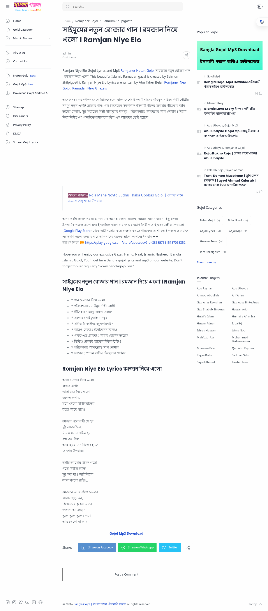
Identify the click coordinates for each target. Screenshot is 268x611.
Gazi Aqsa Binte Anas (245, 302)
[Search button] (68, 6)
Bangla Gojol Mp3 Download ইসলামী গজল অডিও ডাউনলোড (232, 84)
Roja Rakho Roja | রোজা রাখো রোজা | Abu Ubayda (231, 155)
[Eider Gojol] (238, 220)
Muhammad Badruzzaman (241, 339)
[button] (260, 7)
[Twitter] (21, 602)
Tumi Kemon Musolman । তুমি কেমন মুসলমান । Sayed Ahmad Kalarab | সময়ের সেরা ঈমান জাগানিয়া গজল (231, 180)
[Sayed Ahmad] (234, 170)
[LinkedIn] (34, 602)
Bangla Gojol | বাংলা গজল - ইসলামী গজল (100, 604)
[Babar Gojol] (210, 220)
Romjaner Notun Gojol (138, 70)
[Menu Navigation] (7, 6)
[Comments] (259, 93)
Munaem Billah (206, 348)
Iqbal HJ (237, 323)
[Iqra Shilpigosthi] (213, 252)
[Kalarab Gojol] (216, 170)
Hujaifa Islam (205, 316)
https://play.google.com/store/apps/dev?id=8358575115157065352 (135, 242)
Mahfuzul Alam (206, 337)
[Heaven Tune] (211, 241)
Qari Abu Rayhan (243, 348)
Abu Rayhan (205, 288)
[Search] (122, 6)
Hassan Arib (239, 309)
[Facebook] (7, 602)
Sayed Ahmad (206, 362)
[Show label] (206, 262)
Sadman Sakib (241, 355)
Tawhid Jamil (240, 362)
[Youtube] (27, 602)
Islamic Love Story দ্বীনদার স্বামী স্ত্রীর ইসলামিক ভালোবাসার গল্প (229, 111)
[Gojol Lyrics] (210, 231)
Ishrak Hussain (206, 330)
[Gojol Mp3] (213, 77)
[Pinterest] (40, 602)
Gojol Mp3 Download (126, 533)
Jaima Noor (239, 330)
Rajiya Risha (204, 355)
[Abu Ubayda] (215, 126)
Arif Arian (238, 295)
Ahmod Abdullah (208, 295)
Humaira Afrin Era (243, 316)
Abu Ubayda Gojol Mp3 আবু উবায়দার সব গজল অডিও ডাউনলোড (231, 133)
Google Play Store (76, 230)
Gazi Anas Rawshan (209, 302)
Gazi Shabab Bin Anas (211, 309)
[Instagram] (14, 602)
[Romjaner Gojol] (234, 148)
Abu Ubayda (240, 288)
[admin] (66, 53)
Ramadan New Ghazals (89, 88)
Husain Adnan (206, 323)
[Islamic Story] (215, 103)
